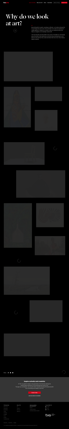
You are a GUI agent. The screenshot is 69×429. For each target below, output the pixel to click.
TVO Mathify (5, 414)
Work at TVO (18, 409)
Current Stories (6, 408)
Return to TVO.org (57, 2)
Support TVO (18, 411)
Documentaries (6, 409)
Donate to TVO (64, 2)
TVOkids (5, 411)
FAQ (17, 406)
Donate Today (34, 392)
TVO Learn (5, 417)
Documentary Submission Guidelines (34, 410)
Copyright (15, 422)
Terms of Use (5, 422)
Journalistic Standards (33, 409)
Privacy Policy (10, 422)
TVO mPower (5, 412)
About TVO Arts (6, 406)
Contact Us (18, 408)
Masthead (31, 407)
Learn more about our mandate (34, 395)
